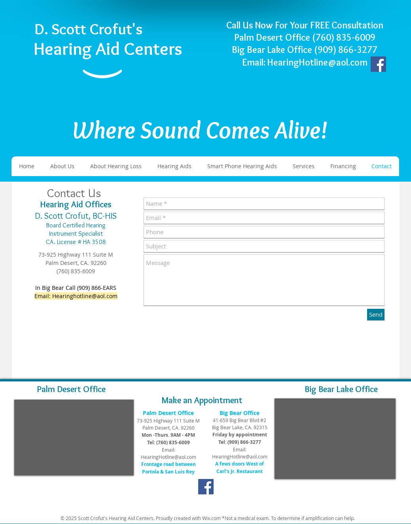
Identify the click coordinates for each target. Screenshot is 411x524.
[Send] (375, 314)
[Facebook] (378, 64)
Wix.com (211, 518)
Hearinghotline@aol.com (84, 296)
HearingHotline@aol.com (168, 457)
